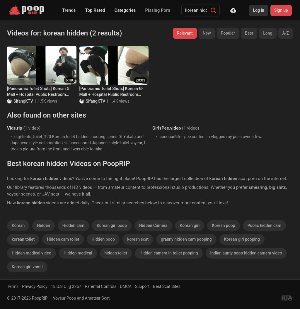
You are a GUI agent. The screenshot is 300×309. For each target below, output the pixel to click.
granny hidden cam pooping (186, 239)
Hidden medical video (31, 253)
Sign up (281, 10)
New (207, 33)
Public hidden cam (264, 225)
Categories (125, 10)
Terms (12, 286)
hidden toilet (116, 253)
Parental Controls (100, 286)
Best (249, 33)
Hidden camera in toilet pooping (168, 253)
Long (267, 33)
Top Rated (95, 10)
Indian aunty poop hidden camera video (246, 253)
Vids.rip (14, 128)
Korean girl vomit (27, 266)
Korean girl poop (112, 225)
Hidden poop (103, 239)
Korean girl (190, 225)
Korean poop (223, 225)
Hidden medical (78, 253)
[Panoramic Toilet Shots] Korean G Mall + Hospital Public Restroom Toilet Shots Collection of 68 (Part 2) (40, 91)
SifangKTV (23, 101)
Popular (228, 33)
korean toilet (23, 239)
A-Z (285, 33)
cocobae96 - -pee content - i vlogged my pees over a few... (212, 136)
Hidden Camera (153, 225)
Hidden (43, 225)
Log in (258, 10)
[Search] (213, 10)
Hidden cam (73, 225)
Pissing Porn (157, 10)
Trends (69, 10)
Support (142, 286)
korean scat (138, 239)
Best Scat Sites (166, 286)
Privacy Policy (34, 286)
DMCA (126, 286)
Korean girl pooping (242, 239)
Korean (18, 225)
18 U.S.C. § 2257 (66, 286)
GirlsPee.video (166, 128)
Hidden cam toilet (63, 239)
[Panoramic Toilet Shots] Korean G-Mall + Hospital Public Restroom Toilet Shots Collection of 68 (111, 91)
